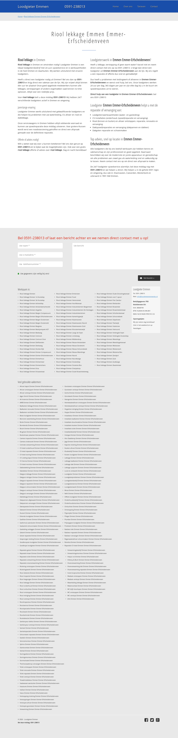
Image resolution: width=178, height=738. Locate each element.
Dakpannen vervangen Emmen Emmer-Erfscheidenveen (40, 503)
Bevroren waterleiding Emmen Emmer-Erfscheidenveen (39, 419)
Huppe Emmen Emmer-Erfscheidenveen (79, 412)
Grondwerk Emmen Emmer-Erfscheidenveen (80, 396)
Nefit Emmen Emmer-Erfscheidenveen (78, 493)
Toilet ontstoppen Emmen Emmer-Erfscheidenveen (38, 667)
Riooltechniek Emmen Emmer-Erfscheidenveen (36, 615)
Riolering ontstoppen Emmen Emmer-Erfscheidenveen (39, 566)
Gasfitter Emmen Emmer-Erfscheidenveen (35, 519)
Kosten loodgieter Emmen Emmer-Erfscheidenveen (83, 455)
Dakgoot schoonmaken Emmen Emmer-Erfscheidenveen (40, 487)
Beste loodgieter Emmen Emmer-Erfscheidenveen (37, 416)
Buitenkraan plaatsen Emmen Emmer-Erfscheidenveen (39, 435)
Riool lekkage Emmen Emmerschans (32, 365)
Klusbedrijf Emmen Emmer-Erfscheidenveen (80, 451)
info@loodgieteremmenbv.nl (147, 296)
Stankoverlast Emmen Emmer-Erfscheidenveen (36, 648)
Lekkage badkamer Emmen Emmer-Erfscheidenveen (83, 461)
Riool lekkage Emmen (27, 294)
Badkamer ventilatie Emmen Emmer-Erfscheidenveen (39, 412)
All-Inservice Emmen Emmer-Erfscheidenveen (36, 399)
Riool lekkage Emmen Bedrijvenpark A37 (34, 329)
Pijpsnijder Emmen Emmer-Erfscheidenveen (80, 513)
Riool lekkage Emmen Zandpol (108, 355)
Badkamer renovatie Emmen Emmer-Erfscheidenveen (39, 409)
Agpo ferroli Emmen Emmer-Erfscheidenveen (36, 396)
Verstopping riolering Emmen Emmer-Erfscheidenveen (39, 696)
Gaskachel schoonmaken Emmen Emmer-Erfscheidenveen (40, 526)
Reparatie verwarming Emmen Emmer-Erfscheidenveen (39, 560)
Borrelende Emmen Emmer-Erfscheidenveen (35, 425)
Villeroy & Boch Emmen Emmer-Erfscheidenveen (84, 560)
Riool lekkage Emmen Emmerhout (32, 359)
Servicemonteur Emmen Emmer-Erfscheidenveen (37, 641)
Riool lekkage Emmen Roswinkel (108, 307)
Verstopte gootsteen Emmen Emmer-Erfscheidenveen (39, 706)
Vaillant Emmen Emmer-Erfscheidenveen (34, 690)
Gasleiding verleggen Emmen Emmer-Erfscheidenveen (39, 529)
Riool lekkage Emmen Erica (29, 368)
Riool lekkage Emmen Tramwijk (108, 323)
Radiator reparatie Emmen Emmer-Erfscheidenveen (83, 532)
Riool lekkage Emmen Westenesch (109, 349)
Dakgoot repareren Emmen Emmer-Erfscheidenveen (38, 484)
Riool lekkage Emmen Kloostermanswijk (70, 329)
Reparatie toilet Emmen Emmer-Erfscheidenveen (37, 557)
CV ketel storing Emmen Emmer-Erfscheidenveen (37, 455)
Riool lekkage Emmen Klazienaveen (69, 320)
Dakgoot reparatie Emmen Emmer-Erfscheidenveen (38, 481)
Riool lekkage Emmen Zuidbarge (108, 362)
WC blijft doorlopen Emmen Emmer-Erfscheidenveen (86, 589)
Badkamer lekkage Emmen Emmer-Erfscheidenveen (38, 406)
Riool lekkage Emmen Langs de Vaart (69, 333)
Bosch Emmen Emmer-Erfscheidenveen (34, 428)
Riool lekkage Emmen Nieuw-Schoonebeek (71, 349)
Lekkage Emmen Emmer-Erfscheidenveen (79, 458)
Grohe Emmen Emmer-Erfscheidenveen (79, 393)
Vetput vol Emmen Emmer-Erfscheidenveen (83, 557)
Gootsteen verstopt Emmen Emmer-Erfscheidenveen (83, 390)
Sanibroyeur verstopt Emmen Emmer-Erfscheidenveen (39, 625)
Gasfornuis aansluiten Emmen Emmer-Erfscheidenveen (39, 523)
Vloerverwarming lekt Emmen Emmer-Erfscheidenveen (86, 566)
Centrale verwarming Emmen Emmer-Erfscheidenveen (39, 445)
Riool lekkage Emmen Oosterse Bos (69, 365)
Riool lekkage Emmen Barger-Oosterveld (34, 323)
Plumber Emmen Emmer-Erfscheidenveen (79, 519)
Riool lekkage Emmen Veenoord (108, 329)
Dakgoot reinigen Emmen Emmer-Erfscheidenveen (38, 477)
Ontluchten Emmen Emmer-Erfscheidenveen (80, 506)
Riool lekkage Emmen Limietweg (68, 336)
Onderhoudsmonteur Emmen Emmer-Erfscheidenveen (84, 503)
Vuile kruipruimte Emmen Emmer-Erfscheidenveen (85, 573)
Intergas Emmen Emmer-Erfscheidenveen (79, 435)
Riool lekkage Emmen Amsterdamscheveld (35, 307)
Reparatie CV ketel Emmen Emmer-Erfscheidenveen (83, 545)
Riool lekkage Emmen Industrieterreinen (70, 313)
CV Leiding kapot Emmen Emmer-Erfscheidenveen (38, 458)
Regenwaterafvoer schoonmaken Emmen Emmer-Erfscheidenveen (88, 539)
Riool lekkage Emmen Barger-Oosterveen (34, 320)
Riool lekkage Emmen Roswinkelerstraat (111, 310)
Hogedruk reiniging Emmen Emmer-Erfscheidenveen (83, 409)
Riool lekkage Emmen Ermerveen (68, 294)
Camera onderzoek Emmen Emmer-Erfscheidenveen (38, 441)
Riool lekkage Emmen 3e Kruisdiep (32, 300)
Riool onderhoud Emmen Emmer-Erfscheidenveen (38, 586)
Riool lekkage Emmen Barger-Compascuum (35, 313)
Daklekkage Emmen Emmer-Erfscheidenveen (36, 497)
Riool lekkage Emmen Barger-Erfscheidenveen (36, 316)
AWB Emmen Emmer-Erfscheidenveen (33, 402)
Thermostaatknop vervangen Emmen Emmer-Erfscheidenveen (42, 664)
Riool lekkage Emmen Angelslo (31, 310)
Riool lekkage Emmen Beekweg (31, 333)
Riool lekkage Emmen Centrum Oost (33, 339)
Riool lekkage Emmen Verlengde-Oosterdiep (112, 336)
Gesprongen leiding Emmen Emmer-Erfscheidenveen (38, 539)
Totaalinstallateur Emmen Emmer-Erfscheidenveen (38, 680)
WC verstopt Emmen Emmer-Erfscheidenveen (83, 595)
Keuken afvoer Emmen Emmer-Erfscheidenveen (82, 448)
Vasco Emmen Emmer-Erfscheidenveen (34, 693)
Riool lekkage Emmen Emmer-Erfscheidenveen (42, 16)
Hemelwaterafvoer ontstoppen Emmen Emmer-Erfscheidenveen (87, 402)
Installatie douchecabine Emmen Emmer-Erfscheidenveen (85, 422)
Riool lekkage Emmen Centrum (31, 336)
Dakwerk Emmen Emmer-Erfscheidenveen (35, 510)
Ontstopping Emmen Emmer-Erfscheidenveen (81, 510)
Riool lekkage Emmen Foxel (66, 297)
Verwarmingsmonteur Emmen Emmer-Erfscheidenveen (87, 553)
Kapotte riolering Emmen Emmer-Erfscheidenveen (82, 445)
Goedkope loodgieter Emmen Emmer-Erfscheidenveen (39, 545)
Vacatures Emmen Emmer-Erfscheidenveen (35, 686)
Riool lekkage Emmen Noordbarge (68, 359)
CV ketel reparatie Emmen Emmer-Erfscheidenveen (38, 451)
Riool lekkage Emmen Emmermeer (32, 362)
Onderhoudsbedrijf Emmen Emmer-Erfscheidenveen (83, 500)
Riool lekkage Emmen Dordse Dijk (32, 349)
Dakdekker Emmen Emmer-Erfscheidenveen (35, 471)
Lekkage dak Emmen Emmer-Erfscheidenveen (81, 464)
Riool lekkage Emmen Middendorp (68, 339)
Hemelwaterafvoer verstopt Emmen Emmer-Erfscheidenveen (86, 406)
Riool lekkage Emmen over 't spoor (109, 297)
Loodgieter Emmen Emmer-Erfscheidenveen (80, 474)
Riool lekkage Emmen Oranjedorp (68, 368)
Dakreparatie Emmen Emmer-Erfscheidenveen (36, 506)
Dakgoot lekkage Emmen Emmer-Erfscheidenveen (37, 474)
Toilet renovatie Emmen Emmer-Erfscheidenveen (37, 670)
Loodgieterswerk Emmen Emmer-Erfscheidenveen (82, 487)
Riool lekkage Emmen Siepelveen (108, 320)
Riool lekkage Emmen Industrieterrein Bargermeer (74, 307)
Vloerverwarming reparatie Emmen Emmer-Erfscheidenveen (88, 569)
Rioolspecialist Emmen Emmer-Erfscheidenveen (37, 609)
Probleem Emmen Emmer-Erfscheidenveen (80, 526)
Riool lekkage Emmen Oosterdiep (68, 362)
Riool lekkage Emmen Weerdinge (108, 339)
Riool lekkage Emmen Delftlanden (32, 342)
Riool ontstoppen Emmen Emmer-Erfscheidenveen (38, 592)
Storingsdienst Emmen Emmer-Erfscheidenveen (37, 654)
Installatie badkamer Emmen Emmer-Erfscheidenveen (84, 419)
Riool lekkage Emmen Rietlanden (108, 303)
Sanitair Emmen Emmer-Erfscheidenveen (34, 628)
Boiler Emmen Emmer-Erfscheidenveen (34, 422)
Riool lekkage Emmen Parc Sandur (109, 300)
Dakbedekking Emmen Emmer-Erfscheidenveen (37, 467)
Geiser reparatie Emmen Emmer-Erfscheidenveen (37, 536)
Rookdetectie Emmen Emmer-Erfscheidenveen (36, 618)
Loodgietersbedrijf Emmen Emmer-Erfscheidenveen (83, 481)
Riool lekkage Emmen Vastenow (108, 326)
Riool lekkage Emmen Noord (66, 355)
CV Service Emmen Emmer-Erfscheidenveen (35, 461)
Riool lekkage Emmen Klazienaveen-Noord (71, 323)
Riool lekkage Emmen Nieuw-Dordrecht (70, 346)
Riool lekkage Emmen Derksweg (31, 346)
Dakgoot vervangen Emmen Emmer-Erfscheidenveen (38, 493)
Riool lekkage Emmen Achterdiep (31, 303)
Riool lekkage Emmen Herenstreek (68, 300)
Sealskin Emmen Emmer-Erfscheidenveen (34, 638)
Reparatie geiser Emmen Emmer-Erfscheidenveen (37, 550)
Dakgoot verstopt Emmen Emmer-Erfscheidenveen (38, 490)
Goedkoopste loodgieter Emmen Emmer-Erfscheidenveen (40, 542)
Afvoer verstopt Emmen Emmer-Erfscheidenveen (37, 393)
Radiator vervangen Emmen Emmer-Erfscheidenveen (83, 536)
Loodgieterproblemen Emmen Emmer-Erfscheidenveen (84, 477)
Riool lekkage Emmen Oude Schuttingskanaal (113, 294)
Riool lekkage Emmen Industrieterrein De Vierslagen (74, 310)
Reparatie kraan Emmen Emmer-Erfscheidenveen (37, 553)
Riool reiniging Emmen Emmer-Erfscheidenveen (37, 595)
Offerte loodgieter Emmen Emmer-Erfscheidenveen (83, 497)
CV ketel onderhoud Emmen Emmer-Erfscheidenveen (39, 448)
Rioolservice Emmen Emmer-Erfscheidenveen (36, 605)
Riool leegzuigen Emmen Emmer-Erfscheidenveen (37, 579)
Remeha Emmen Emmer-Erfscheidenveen (79, 542)
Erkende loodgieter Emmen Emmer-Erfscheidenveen (38, 516)
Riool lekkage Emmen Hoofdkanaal (68, 303)
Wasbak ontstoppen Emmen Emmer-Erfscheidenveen (86, 576)
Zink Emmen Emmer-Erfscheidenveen (80, 599)
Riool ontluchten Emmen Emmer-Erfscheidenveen (37, 589)
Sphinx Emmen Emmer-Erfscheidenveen (34, 644)
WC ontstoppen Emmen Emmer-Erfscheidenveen (84, 592)
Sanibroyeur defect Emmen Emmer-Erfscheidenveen (38, 621)
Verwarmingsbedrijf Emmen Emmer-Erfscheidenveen (86, 550)
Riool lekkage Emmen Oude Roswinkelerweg (72, 372)
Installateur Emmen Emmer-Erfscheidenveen (80, 416)
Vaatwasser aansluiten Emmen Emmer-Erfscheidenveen (39, 683)
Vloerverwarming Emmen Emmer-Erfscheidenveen (85, 563)
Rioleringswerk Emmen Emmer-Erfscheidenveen (37, 569)
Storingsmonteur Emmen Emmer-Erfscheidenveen (37, 657)
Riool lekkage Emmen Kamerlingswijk (69, 316)
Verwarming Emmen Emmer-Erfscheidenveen (36, 709)
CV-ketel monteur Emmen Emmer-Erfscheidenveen (38, 464)
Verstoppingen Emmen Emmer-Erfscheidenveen (37, 699)
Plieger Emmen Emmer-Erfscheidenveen (79, 516)
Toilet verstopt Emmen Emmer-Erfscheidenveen (37, 677)
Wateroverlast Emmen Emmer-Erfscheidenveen (84, 586)
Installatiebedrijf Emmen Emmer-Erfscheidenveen (82, 432)
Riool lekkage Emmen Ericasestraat (32, 372)
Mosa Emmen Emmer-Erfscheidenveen (78, 490)
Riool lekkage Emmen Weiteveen (108, 346)
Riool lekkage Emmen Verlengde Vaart (110, 333)
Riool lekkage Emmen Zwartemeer (109, 365)
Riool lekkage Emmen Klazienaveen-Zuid (70, 326)
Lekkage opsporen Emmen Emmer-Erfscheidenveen (83, 467)
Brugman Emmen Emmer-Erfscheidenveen (35, 432)
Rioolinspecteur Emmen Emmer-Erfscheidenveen (37, 602)
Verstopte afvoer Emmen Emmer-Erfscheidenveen (37, 703)
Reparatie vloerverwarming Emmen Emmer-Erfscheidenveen (41, 563)
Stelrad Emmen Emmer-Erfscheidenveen (34, 651)
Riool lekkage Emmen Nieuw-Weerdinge (70, 352)
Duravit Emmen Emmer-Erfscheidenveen (34, 513)
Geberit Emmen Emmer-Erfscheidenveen (34, 532)
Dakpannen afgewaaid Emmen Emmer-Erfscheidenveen (40, 500)
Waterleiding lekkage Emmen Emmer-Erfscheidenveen (86, 583)
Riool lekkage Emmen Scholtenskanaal (110, 313)
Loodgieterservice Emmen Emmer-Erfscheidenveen (83, 484)
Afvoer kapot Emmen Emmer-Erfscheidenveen (36, 386)
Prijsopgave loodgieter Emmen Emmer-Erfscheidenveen (84, 523)
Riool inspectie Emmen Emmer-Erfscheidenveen (37, 576)
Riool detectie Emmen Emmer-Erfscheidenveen (36, 573)
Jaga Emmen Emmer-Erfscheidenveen (78, 441)
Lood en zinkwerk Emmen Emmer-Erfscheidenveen (83, 471)
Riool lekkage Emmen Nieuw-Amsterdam (71, 342)
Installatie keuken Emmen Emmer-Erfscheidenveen (83, 425)
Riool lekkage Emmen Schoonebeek (109, 316)
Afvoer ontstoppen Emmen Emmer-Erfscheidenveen (38, 390)
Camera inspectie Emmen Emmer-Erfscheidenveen (38, 438)
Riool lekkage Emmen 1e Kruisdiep (32, 297)
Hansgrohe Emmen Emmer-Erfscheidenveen (80, 399)
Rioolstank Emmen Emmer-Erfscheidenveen (35, 612)
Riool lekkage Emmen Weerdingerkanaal (111, 342)
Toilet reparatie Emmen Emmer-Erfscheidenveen (37, 673)
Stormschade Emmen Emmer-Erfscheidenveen (36, 660)
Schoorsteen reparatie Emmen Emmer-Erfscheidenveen (39, 634)
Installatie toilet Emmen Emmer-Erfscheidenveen (82, 428)
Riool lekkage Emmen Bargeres (31, 326)
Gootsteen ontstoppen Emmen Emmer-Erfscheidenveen (85, 386)
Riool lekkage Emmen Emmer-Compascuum (35, 352)
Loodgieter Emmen (33, 6)
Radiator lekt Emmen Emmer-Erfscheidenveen (81, 529)
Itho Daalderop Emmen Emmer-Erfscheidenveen (82, 438)
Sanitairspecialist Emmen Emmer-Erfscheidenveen (37, 631)
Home (20, 16)
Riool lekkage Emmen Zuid (106, 359)
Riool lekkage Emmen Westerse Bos (109, 352)
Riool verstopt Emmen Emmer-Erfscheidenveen (37, 599)
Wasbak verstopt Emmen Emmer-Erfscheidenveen (85, 579)
